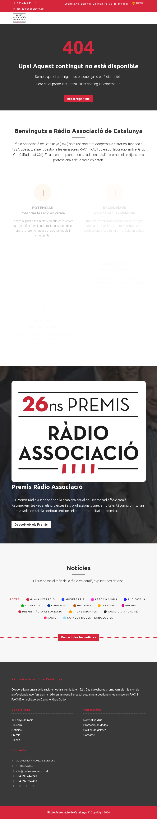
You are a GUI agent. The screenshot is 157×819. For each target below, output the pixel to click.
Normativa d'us (92, 720)
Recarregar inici (78, 99)
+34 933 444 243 (24, 776)
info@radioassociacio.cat (30, 771)
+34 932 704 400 (24, 781)
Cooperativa (72, 3)
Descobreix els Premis (31, 524)
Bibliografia (100, 3)
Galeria (16, 740)
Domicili (86, 3)
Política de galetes (94, 730)
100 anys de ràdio (23, 720)
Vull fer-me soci (118, 3)
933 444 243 (22, 3)
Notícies (17, 730)
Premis (16, 735)
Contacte (89, 735)
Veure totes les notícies (78, 637)
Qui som (17, 725)
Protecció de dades (95, 725)
